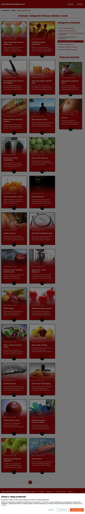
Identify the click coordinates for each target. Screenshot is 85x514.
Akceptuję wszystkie (77, 510)
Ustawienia (51, 510)
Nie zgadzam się (62, 510)
